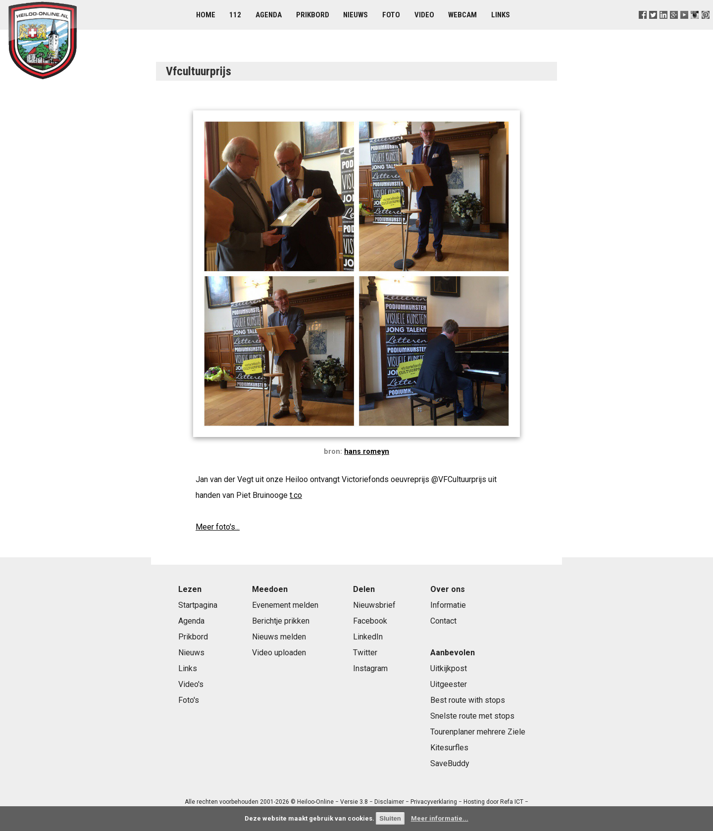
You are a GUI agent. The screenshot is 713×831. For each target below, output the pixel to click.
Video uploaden (279, 652)
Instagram (370, 668)
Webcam (462, 14)
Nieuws (355, 14)
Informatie (448, 605)
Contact (443, 621)
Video (424, 14)
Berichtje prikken (280, 621)
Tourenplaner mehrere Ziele (477, 731)
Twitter (365, 652)
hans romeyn (366, 451)
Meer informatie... (439, 818)
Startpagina (197, 605)
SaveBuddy (449, 763)
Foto (391, 14)
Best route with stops (467, 700)
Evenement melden (285, 605)
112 (235, 14)
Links (500, 14)
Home (205, 14)
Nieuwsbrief (374, 605)
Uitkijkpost (448, 668)
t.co (296, 495)
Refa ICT (511, 801)
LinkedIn (368, 636)
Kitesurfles (449, 747)
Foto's (188, 700)
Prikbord (312, 14)
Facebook (370, 621)
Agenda (268, 14)
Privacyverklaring (433, 801)
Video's (191, 684)
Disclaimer (389, 801)
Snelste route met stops (472, 716)
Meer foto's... (218, 527)
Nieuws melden (279, 636)
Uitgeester (448, 684)
